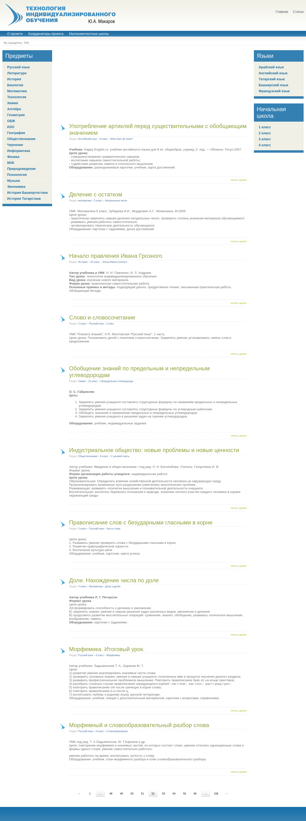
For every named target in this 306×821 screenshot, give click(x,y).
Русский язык (18, 67)
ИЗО (10, 127)
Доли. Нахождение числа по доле (114, 580)
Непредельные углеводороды (116, 381)
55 (184, 793)
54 (174, 793)
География (16, 133)
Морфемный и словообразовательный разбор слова (139, 725)
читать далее (238, 179)
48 (110, 793)
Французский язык (274, 91)
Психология (17, 175)
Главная (282, 12)
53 (163, 793)
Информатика (18, 151)
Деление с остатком (95, 194)
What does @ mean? (121, 139)
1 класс (265, 127)
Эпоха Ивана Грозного (114, 262)
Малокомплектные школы (89, 34)
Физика (13, 157)
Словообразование (117, 731)
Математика (17, 91)
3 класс (82, 323)
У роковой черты (120, 456)
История (14, 79)
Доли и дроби (112, 586)
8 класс (103, 139)
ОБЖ (11, 121)
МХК (10, 163)
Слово (110, 323)
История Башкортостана (27, 192)
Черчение (15, 145)
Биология (15, 85)
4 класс (82, 586)
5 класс (98, 200)
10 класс (95, 262)
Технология (16, 97)
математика (85, 200)
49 (121, 793)
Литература (17, 73)
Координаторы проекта (45, 34)
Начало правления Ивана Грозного (115, 256)
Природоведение (21, 169)
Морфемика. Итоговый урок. (107, 649)
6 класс (100, 655)
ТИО (26, 42)
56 (195, 793)
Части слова (113, 528)
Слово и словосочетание (102, 317)
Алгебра (14, 109)
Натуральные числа (116, 200)
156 (216, 793)
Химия (12, 103)
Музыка (13, 181)
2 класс (265, 133)
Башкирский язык (273, 85)
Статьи (298, 12)
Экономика (16, 187)
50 (132, 793)
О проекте (15, 34)
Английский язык (87, 139)
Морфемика (113, 655)
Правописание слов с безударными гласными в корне (141, 522)
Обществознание (21, 139)
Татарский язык (272, 79)
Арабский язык (271, 67)
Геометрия (16, 115)
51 (142, 793)
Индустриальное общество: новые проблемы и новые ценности (154, 450)
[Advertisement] (153, 83)
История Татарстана (24, 198)
